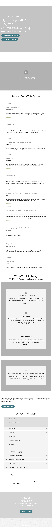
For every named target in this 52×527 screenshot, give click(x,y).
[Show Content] (46, 417)
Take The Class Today (8, 405)
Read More (8, 115)
